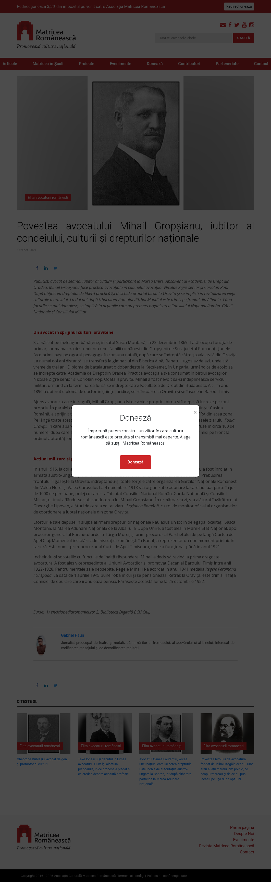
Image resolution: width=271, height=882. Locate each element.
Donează (135, 462)
